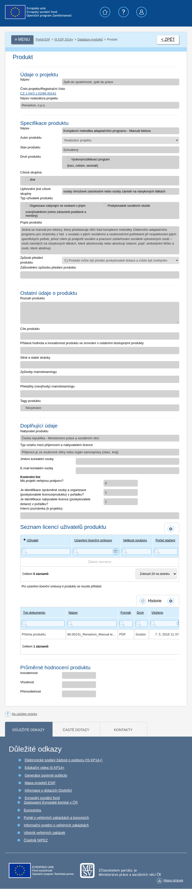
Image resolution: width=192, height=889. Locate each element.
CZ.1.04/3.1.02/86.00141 (38, 93)
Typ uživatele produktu (36, 198)
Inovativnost (29, 673)
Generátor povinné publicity (46, 775)
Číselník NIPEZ (36, 840)
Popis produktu (31, 222)
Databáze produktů (90, 39)
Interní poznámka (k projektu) (41, 508)
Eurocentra (33, 810)
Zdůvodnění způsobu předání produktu (48, 267)
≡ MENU (22, 39)
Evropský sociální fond (42, 798)
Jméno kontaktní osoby (37, 459)
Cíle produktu (30, 329)
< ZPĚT (168, 39)
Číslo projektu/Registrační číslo (42, 89)
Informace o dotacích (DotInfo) (48, 790)
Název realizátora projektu (39, 98)
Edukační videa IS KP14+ (44, 768)
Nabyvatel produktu (34, 431)
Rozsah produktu (32, 298)
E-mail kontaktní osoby (36, 468)
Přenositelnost (30, 691)
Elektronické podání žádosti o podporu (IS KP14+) (63, 760)
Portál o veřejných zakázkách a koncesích (56, 818)
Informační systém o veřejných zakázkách (56, 825)
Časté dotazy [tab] (76, 730)
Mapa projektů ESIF (40, 783)
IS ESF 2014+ (63, 39)
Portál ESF (43, 39)
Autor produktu (31, 137)
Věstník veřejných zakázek (44, 833)
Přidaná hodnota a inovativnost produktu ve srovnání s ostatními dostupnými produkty (82, 343)
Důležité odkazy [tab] (28, 730)
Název (25, 79)
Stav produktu (30, 147)
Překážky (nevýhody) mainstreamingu (47, 386)
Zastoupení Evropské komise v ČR (51, 802)
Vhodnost (27, 682)
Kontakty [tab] (123, 730)
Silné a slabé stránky (35, 357)
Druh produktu (30, 156)
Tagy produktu (30, 401)
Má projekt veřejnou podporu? (42, 481)
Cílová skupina (31, 172)
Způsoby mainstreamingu (38, 372)
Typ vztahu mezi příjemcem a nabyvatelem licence (56, 445)
